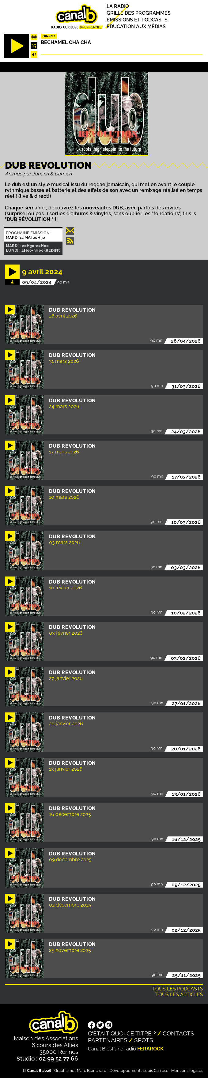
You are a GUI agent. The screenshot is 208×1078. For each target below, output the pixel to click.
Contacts (178, 1033)
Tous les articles (179, 994)
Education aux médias (136, 26)
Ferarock (150, 1049)
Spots (143, 1040)
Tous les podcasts (177, 989)
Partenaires (107, 1040)
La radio (118, 6)
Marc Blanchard (91, 1070)
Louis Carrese (155, 1070)
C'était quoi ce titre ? (122, 1033)
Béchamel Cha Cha (66, 42)
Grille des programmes (139, 13)
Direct (49, 36)
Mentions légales (187, 1070)
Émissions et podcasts (137, 20)
